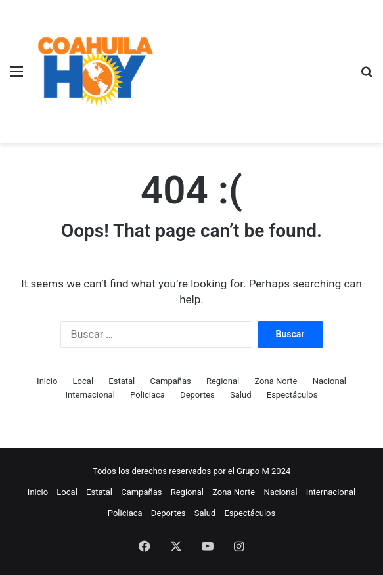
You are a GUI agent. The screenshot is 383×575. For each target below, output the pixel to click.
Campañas (170, 381)
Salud (240, 395)
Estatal (121, 381)
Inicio (47, 381)
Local (83, 381)
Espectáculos (292, 395)
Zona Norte (275, 381)
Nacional (329, 381)
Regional (222, 381)
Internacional (90, 395)
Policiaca (147, 395)
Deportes (197, 395)
